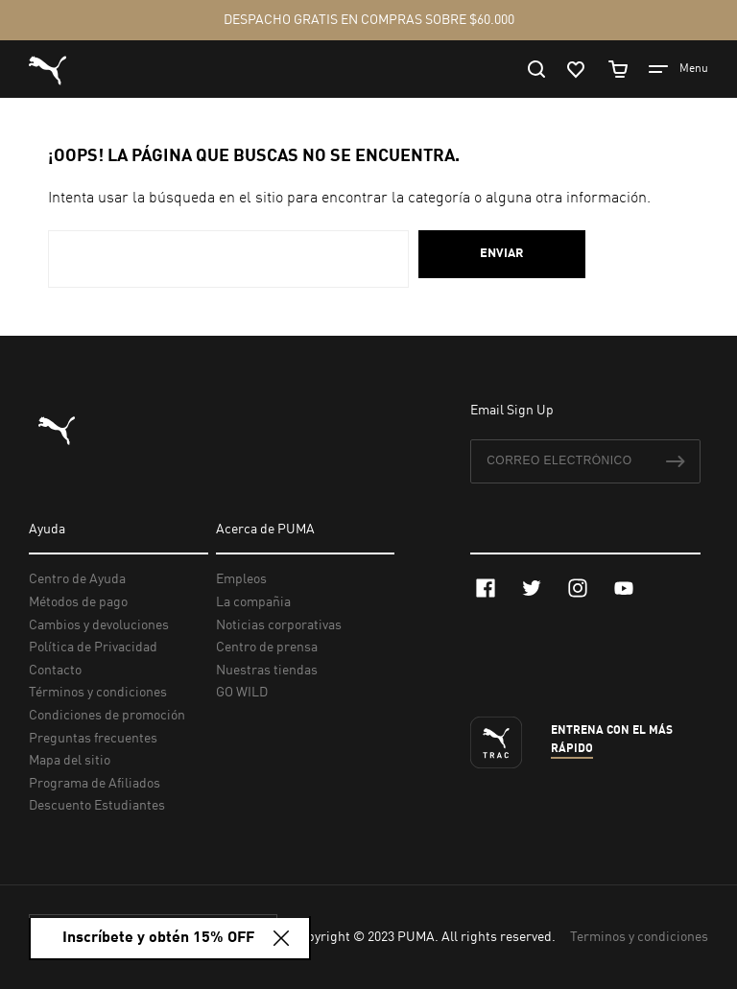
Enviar (502, 253)
